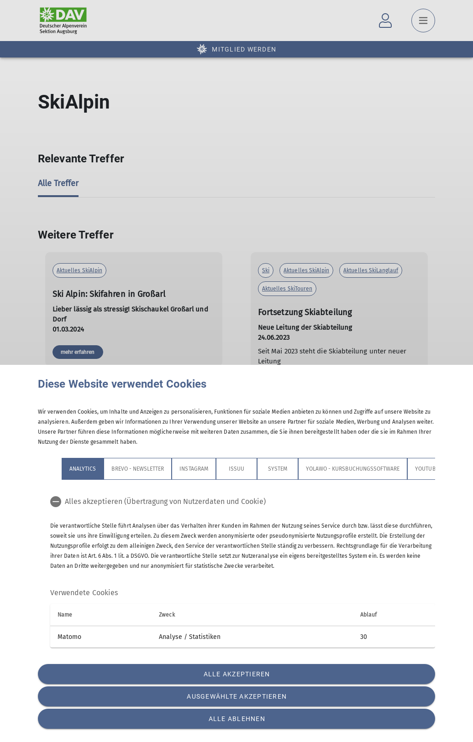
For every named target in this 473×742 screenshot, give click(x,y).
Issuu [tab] (236, 469)
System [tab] (277, 469)
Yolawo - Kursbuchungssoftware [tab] (352, 469)
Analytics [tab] (82, 469)
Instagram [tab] (193, 469)
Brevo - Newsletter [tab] (137, 469)
